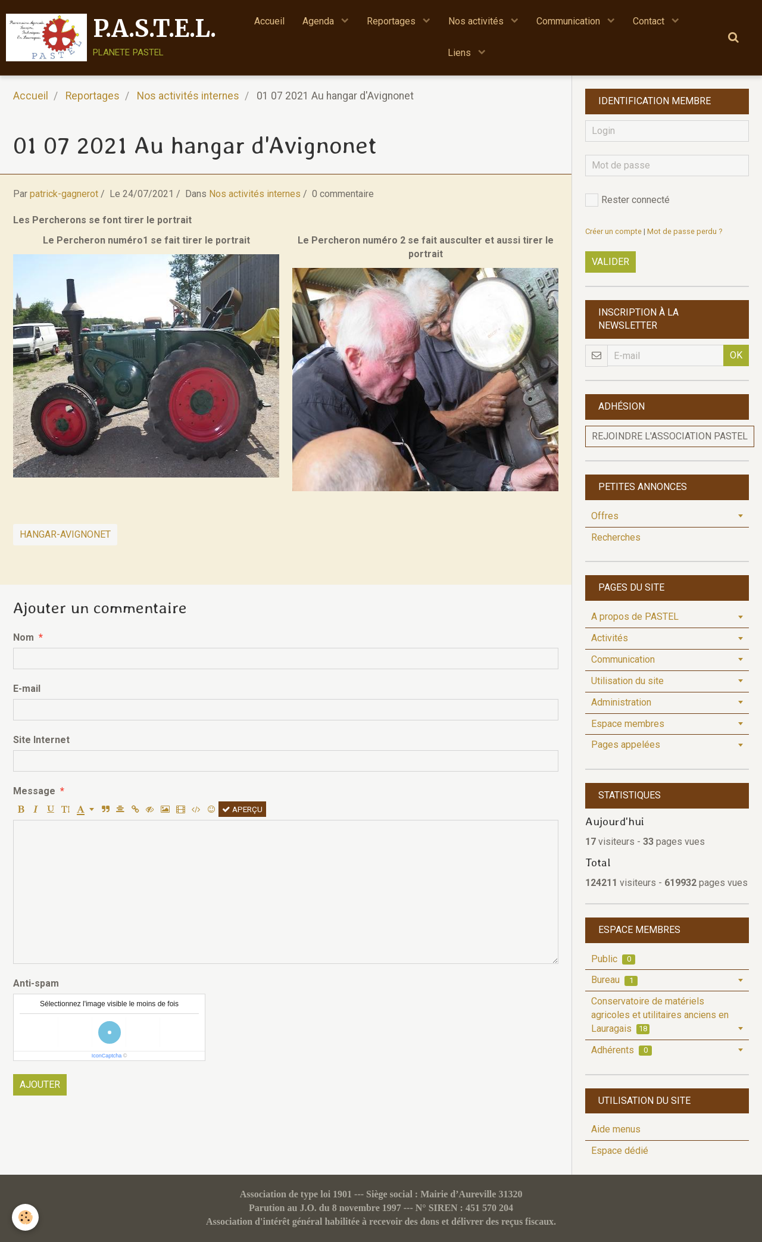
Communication (569, 21)
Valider (610, 261)
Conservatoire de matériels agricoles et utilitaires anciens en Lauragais (660, 1015)
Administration (621, 702)
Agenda (319, 21)
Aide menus (616, 1129)
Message (34, 791)
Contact (650, 21)
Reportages (392, 21)
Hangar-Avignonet (65, 534)
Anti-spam (36, 983)
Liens (460, 52)
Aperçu (242, 809)
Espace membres (627, 723)
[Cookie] (25, 1217)
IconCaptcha (107, 1056)
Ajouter (40, 1084)
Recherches (616, 537)
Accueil (269, 21)
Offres (605, 516)
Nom (23, 637)
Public (613, 959)
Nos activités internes (188, 96)
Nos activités (477, 21)
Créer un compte (613, 231)
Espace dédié (619, 1150)
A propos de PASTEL (635, 616)
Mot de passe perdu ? (684, 231)
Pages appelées (625, 744)
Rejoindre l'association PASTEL (670, 436)
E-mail (26, 688)
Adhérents (621, 1050)
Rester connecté (627, 200)
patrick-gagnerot (64, 193)
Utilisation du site (627, 680)
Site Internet (41, 739)
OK (736, 355)
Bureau (614, 979)
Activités (609, 638)
